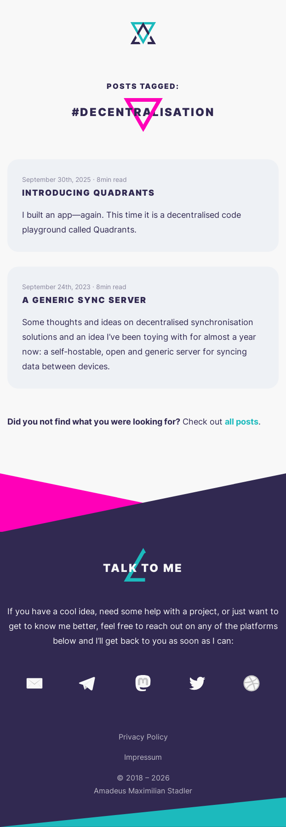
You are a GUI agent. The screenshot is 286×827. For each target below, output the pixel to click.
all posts (241, 421)
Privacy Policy (143, 736)
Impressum (143, 757)
